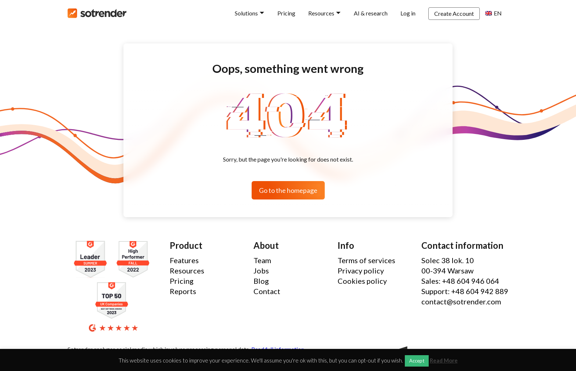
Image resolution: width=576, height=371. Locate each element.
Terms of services (366, 260)
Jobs (261, 270)
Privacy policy (361, 270)
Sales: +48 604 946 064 (460, 280)
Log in (407, 13)
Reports (183, 291)
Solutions (246, 13)
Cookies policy (362, 280)
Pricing (286, 13)
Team (262, 260)
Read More (444, 360)
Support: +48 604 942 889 (464, 291)
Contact (266, 291)
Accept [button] (416, 361)
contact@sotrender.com (461, 301)
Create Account (454, 13)
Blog (261, 280)
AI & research (371, 13)
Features (184, 260)
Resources (321, 13)
